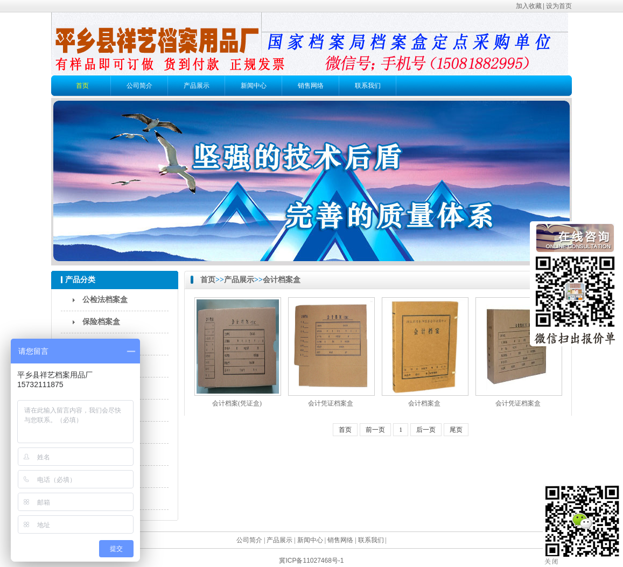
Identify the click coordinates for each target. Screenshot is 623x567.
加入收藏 (529, 6)
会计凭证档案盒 (330, 403)
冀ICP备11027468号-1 (311, 560)
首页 (82, 85)
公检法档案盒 (105, 300)
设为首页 (559, 6)
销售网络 (311, 85)
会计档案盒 (281, 280)
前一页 (375, 429)
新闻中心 (254, 85)
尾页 (456, 429)
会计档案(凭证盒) (237, 403)
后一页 (426, 429)
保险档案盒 (101, 322)
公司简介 (139, 85)
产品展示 (196, 85)
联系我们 (368, 85)
